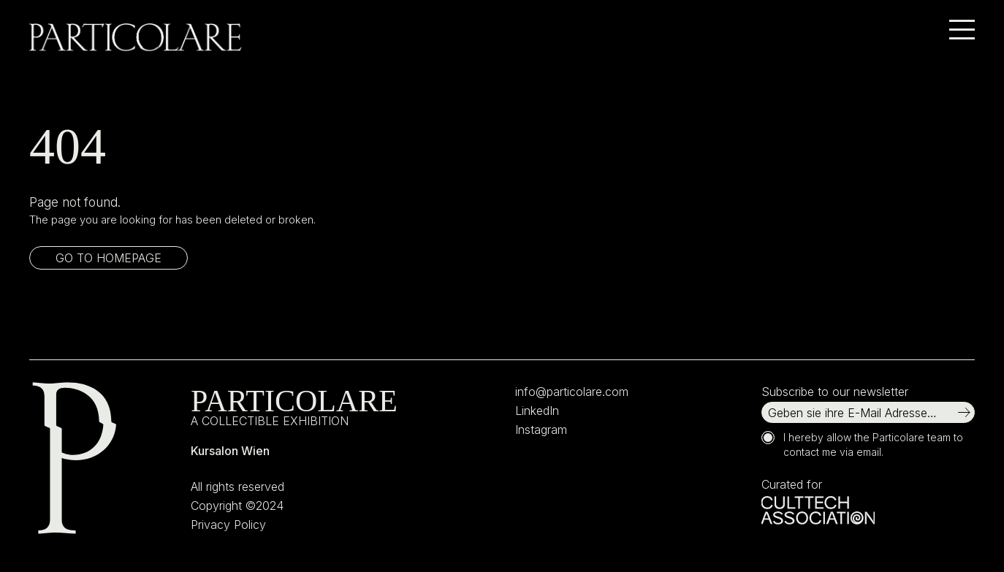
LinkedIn (537, 410)
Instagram (541, 429)
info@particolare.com (571, 391)
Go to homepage (108, 258)
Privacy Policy (228, 524)
